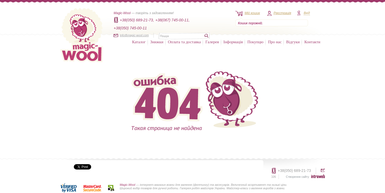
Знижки (156, 42)
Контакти (312, 42)
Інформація (233, 42)
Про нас (275, 42)
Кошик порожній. (250, 23)
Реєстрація (282, 13)
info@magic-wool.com (134, 35)
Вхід (307, 13)
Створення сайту (297, 176)
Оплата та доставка (184, 42)
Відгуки (293, 42)
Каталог (139, 42)
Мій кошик (252, 13)
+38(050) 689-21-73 (294, 170)
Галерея (212, 42)
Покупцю (255, 42)
